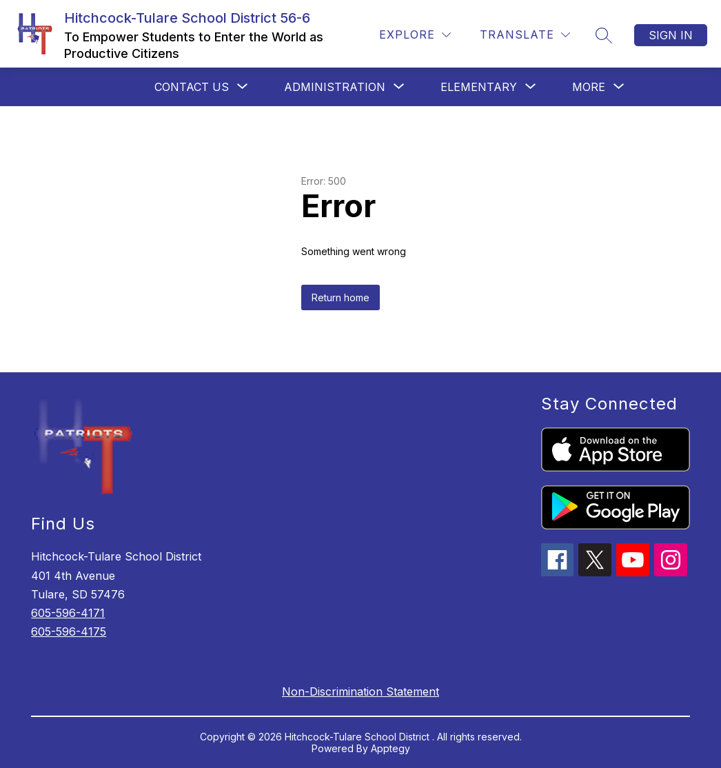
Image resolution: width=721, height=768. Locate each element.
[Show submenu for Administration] (334, 87)
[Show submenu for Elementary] (478, 87)
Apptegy (390, 748)
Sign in (671, 35)
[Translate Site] (524, 34)
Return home (340, 297)
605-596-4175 (68, 631)
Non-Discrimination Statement (360, 691)
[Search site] (604, 35)
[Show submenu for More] (588, 87)
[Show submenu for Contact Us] (191, 87)
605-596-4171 (68, 613)
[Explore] (415, 34)
